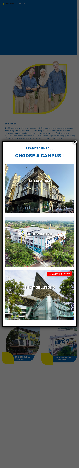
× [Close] (75, 142)
